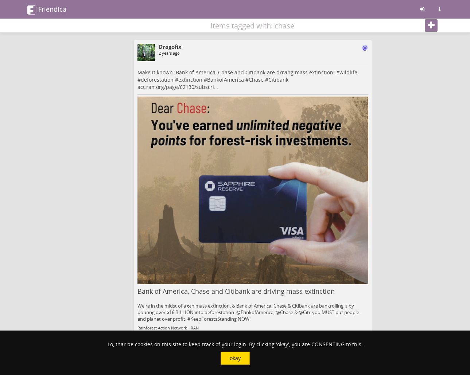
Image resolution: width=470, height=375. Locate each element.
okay (235, 358)
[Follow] (431, 25)
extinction (190, 79)
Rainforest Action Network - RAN (168, 328)
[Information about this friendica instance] (439, 9)
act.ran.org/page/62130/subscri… (177, 86)
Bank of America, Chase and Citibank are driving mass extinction (236, 291)
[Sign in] (422, 9)
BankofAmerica (225, 79)
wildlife (348, 72)
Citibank (278, 79)
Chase (256, 79)
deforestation (157, 79)
